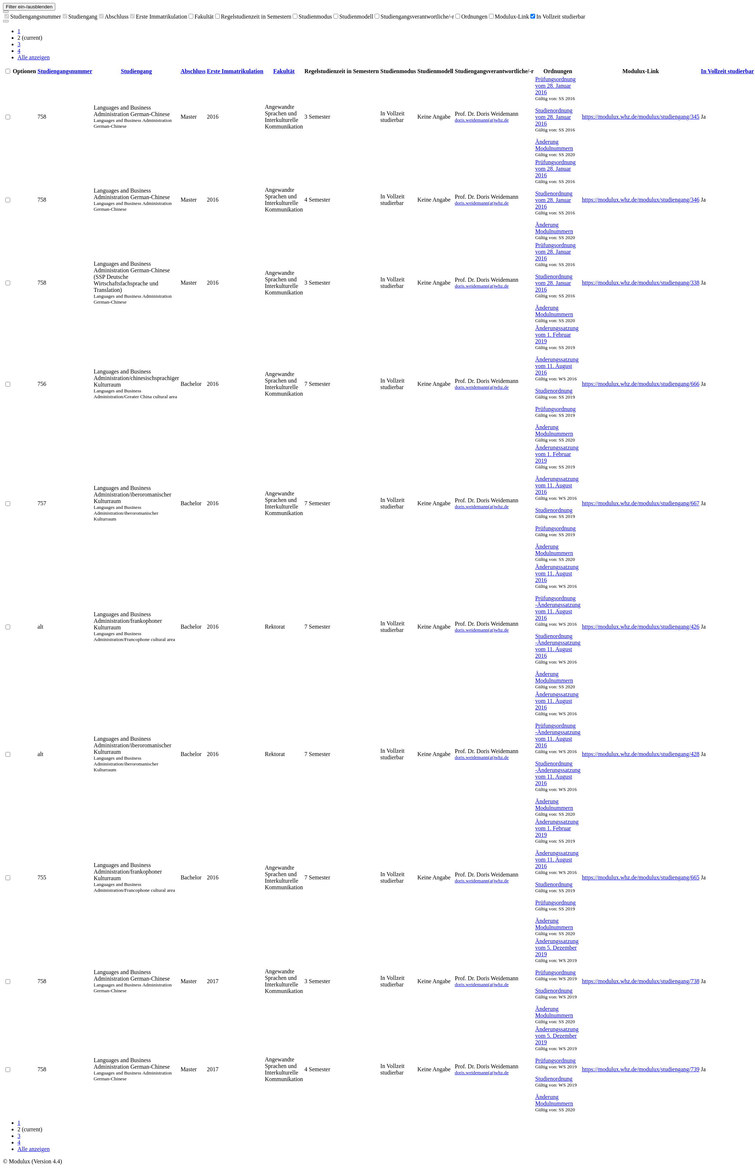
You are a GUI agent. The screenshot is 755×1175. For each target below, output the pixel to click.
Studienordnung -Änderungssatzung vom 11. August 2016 (557, 646)
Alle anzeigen (33, 57)
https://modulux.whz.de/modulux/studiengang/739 (641, 1069)
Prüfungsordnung (555, 409)
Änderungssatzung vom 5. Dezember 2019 (556, 947)
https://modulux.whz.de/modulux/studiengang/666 (641, 384)
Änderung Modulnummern (554, 145)
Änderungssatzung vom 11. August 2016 (556, 366)
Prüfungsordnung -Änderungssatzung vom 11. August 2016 (557, 608)
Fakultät (201, 16)
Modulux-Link (509, 16)
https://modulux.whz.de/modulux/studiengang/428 (641, 754)
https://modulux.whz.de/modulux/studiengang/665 (641, 877)
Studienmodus (312, 16)
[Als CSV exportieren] (6, 21)
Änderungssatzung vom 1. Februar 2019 (556, 334)
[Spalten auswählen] (6, 12)
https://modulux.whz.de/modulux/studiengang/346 (641, 200)
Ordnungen (471, 16)
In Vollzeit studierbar (557, 16)
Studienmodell (353, 16)
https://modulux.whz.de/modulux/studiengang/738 (641, 981)
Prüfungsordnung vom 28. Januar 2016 (555, 85)
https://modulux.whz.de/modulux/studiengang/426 (641, 627)
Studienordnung (553, 391)
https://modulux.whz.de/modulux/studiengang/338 (641, 283)
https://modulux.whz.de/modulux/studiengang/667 (641, 503)
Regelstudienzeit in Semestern (253, 16)
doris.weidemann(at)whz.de (482, 120)
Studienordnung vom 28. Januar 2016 (553, 117)
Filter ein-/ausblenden (29, 6)
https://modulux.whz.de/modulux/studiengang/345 (641, 117)
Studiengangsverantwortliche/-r (414, 16)
